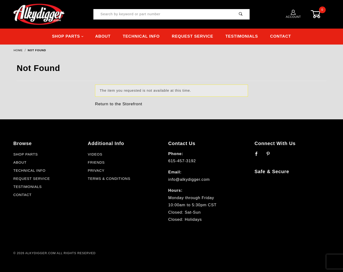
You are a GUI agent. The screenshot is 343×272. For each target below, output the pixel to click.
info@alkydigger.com (189, 179)
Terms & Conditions (109, 179)
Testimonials (241, 36)
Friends (96, 162)
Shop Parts (68, 36)
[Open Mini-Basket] (319, 14)
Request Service (192, 36)
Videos (95, 154)
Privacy (96, 170)
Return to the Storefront (118, 104)
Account (293, 14)
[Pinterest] (270, 156)
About (103, 36)
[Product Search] (163, 14)
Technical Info (141, 36)
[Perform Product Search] (240, 14)
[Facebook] (258, 156)
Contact (280, 36)
